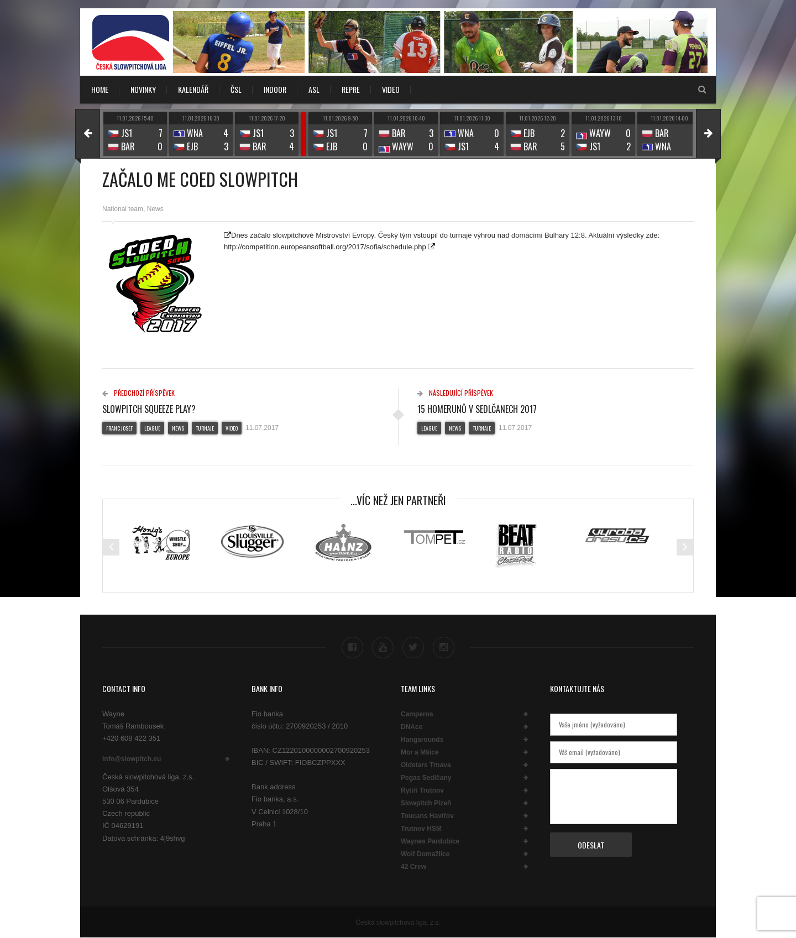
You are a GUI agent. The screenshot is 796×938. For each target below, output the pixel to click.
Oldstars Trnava (426, 765)
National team (122, 209)
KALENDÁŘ (193, 89)
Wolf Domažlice (425, 854)
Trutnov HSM (421, 828)
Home (99, 89)
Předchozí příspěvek (138, 392)
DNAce (411, 727)
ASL (314, 89)
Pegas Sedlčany (426, 778)
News (155, 209)
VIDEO (391, 89)
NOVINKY (143, 89)
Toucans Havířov (427, 816)
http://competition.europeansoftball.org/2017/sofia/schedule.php (325, 247)
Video (232, 428)
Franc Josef (119, 428)
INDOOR (275, 89)
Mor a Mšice (420, 752)
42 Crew (413, 867)
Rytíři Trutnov (422, 790)
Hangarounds (422, 739)
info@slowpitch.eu (131, 759)
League (152, 428)
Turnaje (205, 428)
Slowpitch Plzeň (426, 803)
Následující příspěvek (455, 392)
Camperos (417, 714)
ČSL (236, 89)
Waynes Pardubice (430, 841)
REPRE (351, 89)
